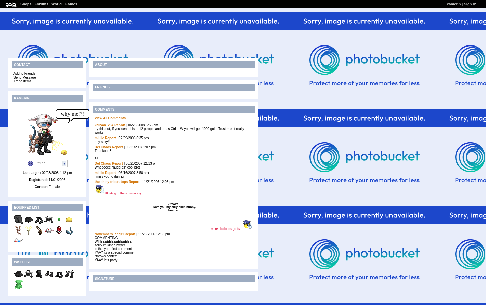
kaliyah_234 (103, 125)
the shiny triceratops (111, 182)
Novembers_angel (109, 234)
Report (119, 125)
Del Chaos (102, 147)
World (56, 4)
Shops (26, 4)
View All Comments (110, 118)
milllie (99, 138)
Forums (41, 4)
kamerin (454, 4)
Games (71, 4)
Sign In (470, 4)
